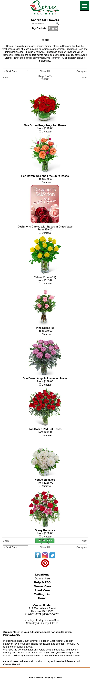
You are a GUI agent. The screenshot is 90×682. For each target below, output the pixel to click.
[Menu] (84, 5)
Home (42, 598)
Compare (81, 71)
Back (6, 77)
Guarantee (42, 578)
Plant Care (42, 590)
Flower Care (42, 586)
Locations (42, 574)
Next (84, 77)
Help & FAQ (42, 582)
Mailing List (42, 594)
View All (45, 71)
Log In (53, 28)
